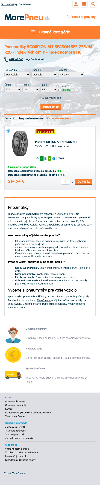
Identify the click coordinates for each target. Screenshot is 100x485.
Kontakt (8, 409)
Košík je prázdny (81, 17)
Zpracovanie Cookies (15, 416)
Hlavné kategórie (50, 32)
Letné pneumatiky (24, 241)
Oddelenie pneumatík (15, 405)
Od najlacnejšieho (59, 118)
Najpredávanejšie (31, 118)
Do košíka (84, 182)
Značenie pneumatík (15, 427)
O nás (8, 397)
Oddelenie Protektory (15, 401)
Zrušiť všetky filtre (50, 97)
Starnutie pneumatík (14, 434)
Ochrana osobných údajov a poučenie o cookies (28, 412)
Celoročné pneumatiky (27, 253)
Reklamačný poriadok (15, 456)
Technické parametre (15, 430)
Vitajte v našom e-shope (17, 448)
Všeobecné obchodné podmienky (21, 452)
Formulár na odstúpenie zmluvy (20, 460)
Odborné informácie (16, 423)
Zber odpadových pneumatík (19, 438)
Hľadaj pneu (51, 107)
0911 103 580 (7, 4)
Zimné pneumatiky (25, 247)
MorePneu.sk (15, 217)
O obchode (11, 445)
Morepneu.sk (27, 14)
